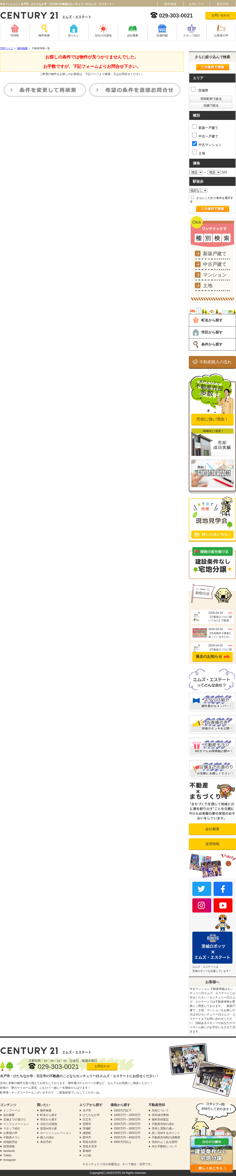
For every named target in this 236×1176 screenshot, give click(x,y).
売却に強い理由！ (212, 419)
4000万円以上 (122, 1142)
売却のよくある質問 (164, 1142)
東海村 (87, 1151)
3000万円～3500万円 (127, 1133)
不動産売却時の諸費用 (166, 1137)
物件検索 (44, 35)
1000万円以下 (122, 1110)
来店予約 (45, 1142)
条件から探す (212, 344)
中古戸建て (215, 264)
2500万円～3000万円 (127, 1128)
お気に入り (196, 4)
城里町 (87, 1133)
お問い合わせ (220, 15)
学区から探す (212, 332)
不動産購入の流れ (215, 362)
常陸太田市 (90, 1142)
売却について (160, 1110)
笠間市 (87, 1124)
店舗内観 (162, 35)
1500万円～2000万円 (127, 1119)
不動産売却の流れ (163, 1124)
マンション (215, 275)
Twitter (7, 1155)
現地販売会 (10, 1142)
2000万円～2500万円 (127, 1124)
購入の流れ (47, 1137)
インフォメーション (16, 1124)
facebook (9, 1151)
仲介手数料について (164, 1146)
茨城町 (87, 1128)
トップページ (11, 1110)
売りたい (73, 35)
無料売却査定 (160, 1119)
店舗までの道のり (14, 1119)
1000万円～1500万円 (127, 1115)
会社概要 (132, 35)
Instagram (9, 1160)
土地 (207, 285)
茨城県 (199, 90)
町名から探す (212, 320)
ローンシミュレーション (55, 1133)
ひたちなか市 (91, 1115)
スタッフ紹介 (191, 35)
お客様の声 (221, 35)
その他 (87, 1155)
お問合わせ (102, 1066)
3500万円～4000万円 (127, 1137)
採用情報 (212, 844)
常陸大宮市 (90, 1146)
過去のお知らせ (209, 656)
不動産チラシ (11, 1137)
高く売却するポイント (166, 1133)
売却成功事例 (160, 1115)
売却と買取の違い (163, 1128)
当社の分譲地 (103, 35)
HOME (15, 35)
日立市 (87, 1119)
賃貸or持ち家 (48, 1128)
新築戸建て (215, 253)
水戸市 (87, 1110)
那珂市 (87, 1137)
